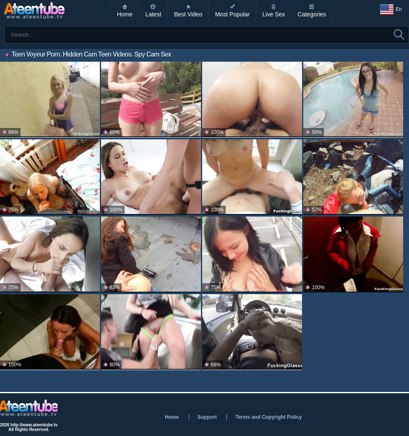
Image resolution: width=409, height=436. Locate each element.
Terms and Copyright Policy (268, 417)
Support (207, 417)
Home (125, 14)
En (391, 9)
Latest (153, 14)
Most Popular (232, 14)
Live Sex (274, 14)
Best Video (188, 14)
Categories (312, 14)
